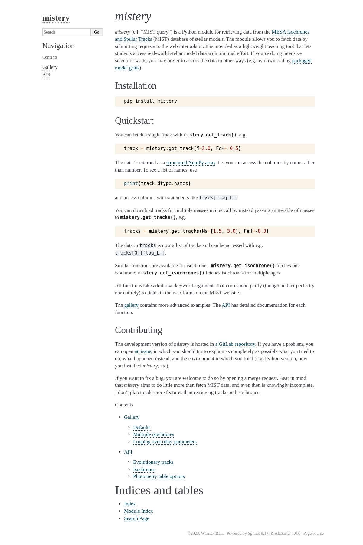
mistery (56, 17)
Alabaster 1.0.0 (287, 533)
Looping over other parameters (165, 441)
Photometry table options (159, 476)
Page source (313, 533)
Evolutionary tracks (153, 462)
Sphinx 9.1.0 (258, 533)
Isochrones (144, 469)
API (128, 452)
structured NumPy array (190, 162)
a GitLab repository (235, 344)
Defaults (142, 427)
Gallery (131, 417)
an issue (143, 351)
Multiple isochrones (153, 434)
